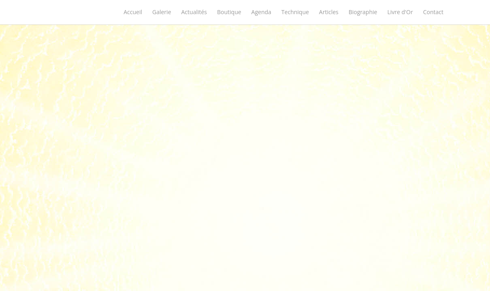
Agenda (261, 12)
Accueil (133, 12)
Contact (433, 12)
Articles (329, 12)
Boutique (229, 12)
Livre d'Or (400, 12)
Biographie (363, 12)
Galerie (161, 12)
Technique (295, 12)
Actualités (194, 12)
